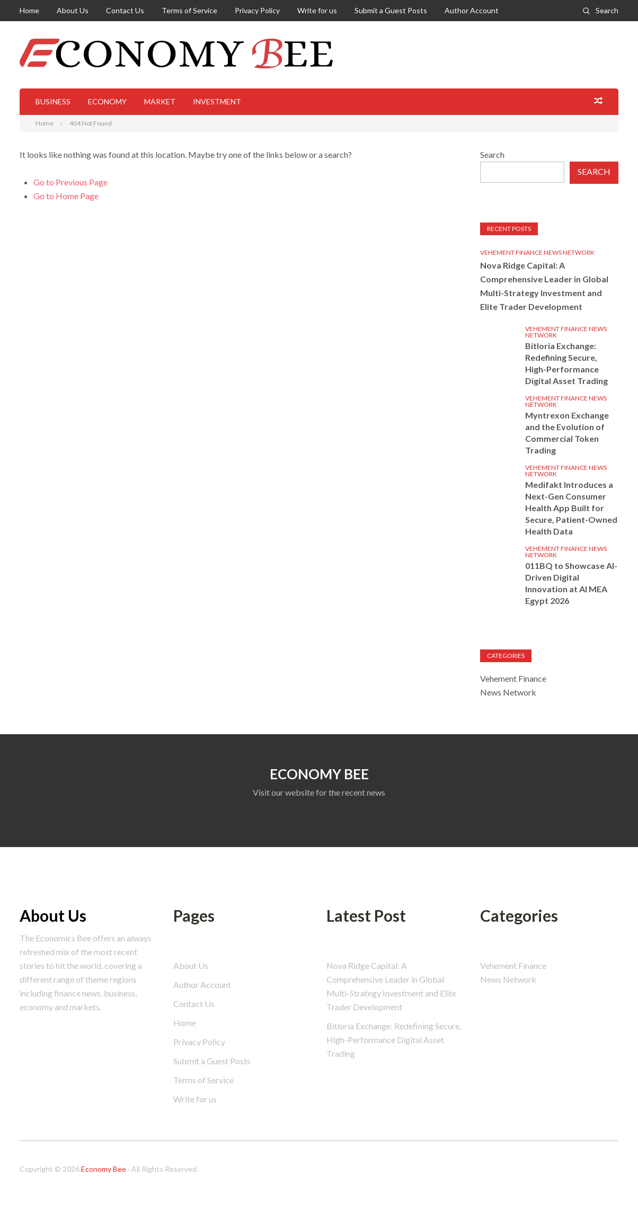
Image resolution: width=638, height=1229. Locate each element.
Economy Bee (103, 1168)
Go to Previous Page (70, 182)
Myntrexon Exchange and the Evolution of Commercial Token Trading (567, 432)
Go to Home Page (66, 196)
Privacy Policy (257, 10)
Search (607, 10)
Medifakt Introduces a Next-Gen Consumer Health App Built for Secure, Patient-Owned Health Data (571, 507)
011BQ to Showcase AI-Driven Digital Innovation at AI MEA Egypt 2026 (571, 582)
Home (29, 10)
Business (53, 101)
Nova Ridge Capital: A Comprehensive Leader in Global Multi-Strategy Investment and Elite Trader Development (544, 285)
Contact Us (125, 10)
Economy (107, 101)
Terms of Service (189, 10)
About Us (72, 10)
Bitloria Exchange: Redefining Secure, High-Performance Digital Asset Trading (566, 363)
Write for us (317, 10)
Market (159, 101)
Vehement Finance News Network (537, 252)
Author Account (472, 10)
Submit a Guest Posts (391, 10)
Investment (217, 101)
